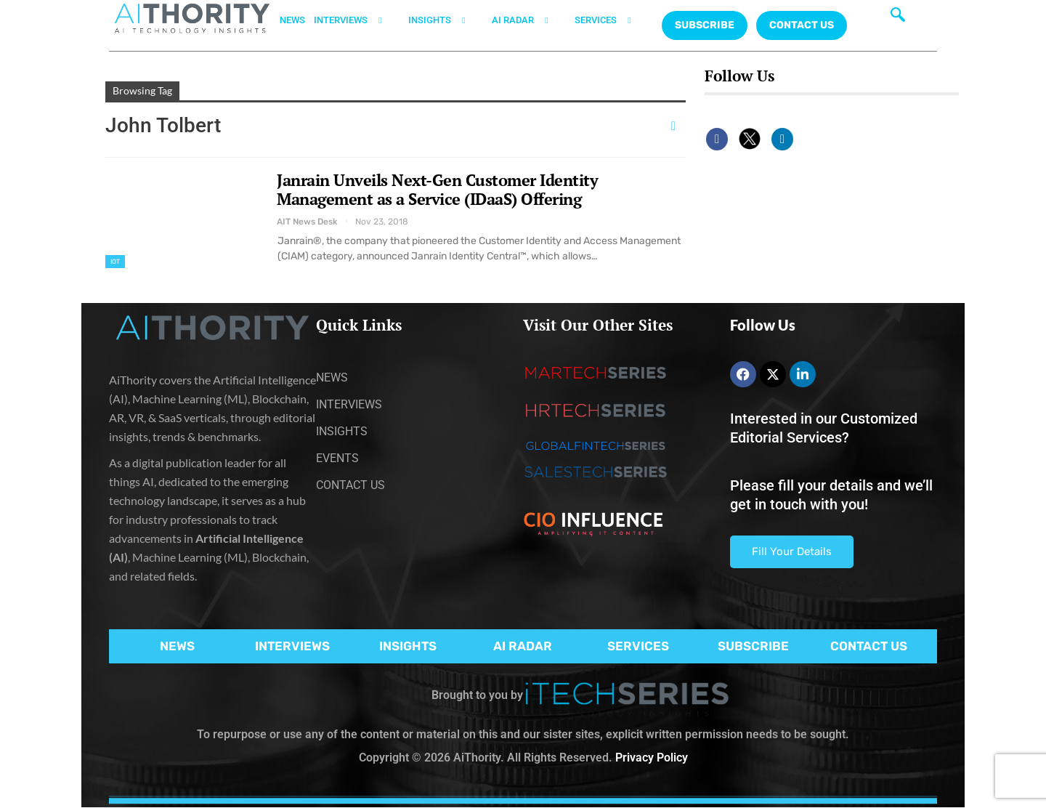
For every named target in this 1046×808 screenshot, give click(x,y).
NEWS (292, 20)
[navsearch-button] (897, 18)
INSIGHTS (445, 20)
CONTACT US (801, 25)
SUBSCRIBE (753, 646)
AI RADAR (529, 20)
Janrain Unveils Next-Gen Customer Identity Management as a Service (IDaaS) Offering (437, 189)
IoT (115, 261)
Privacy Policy (651, 757)
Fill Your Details (792, 551)
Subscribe (704, 25)
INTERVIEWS (357, 20)
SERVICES (612, 20)
